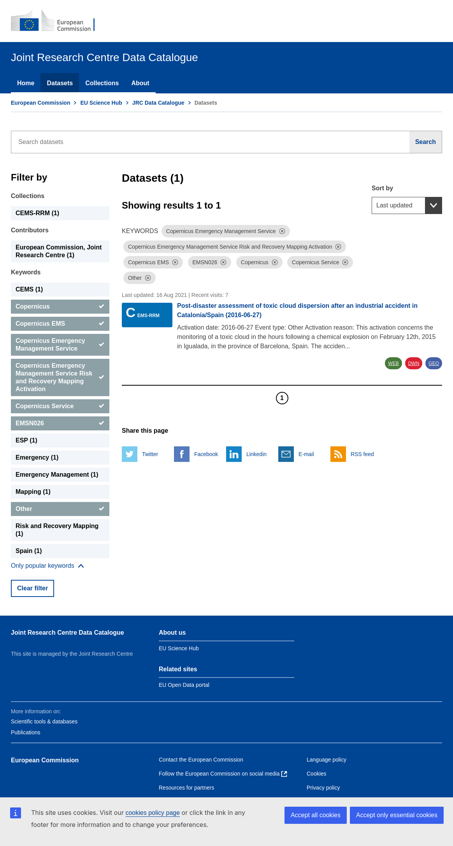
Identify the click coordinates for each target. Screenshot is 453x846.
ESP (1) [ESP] (26, 440)
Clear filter (32, 588)
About (140, 83)
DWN (414, 363)
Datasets (60, 83)
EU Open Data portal (184, 685)
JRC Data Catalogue (158, 103)
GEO (433, 363)
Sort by (382, 188)
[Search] (425, 142)
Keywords (25, 272)
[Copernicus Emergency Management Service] (60, 345)
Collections (102, 83)
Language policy (326, 759)
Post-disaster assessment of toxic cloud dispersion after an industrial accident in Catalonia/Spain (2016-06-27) (297, 310)
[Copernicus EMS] (60, 324)
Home (25, 83)
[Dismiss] (282, 231)
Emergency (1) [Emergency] (37, 457)
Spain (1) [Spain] (29, 551)
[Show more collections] (47, 565)
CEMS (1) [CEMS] (29, 289)
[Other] (60, 509)
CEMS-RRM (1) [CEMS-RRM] (37, 213)
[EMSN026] (60, 423)
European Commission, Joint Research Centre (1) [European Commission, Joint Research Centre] (59, 251)
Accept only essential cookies (396, 815)
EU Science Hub (101, 103)
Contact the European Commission (201, 759)
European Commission (40, 103)
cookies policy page (152, 812)
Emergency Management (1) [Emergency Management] (57, 474)
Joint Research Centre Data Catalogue (67, 632)
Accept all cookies (316, 815)
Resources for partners (186, 788)
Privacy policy (323, 788)
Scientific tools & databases (44, 721)
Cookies (317, 774)
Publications (25, 732)
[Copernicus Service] (60, 406)
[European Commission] (58, 21)
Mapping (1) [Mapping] (33, 491)
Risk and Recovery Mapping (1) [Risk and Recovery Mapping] (57, 530)
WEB (393, 363)
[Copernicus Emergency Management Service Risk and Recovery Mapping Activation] (60, 377)
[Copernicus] (60, 307)
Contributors (30, 230)
